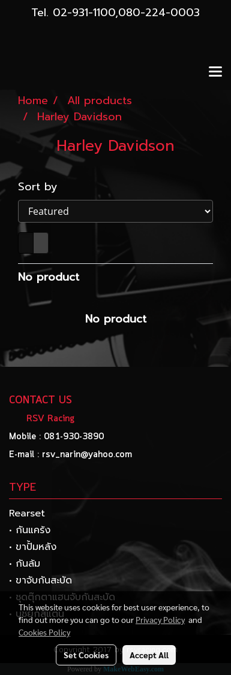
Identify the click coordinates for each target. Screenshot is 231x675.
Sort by (44, 187)
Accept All (149, 654)
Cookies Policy (44, 632)
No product (48, 277)
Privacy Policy (160, 619)
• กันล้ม (24, 564)
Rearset (27, 513)
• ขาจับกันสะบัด (40, 580)
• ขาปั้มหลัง (32, 547)
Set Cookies (86, 654)
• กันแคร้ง (29, 530)
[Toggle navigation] (215, 72)
